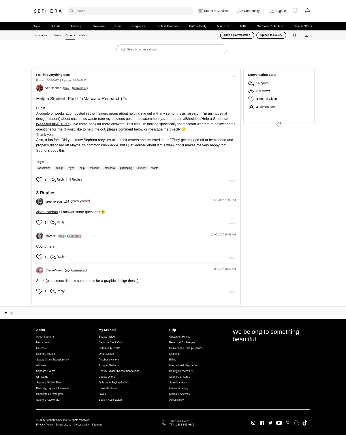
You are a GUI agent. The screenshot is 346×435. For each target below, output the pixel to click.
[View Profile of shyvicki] (55, 236)
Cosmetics (44, 168)
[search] (130, 11)
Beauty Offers (107, 376)
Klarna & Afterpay (179, 394)
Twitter (270, 422)
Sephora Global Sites (48, 382)
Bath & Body (197, 26)
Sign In (281, 11)
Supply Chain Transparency (52, 359)
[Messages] (307, 35)
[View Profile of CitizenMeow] (57, 270)
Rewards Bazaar (108, 388)
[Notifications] (295, 35)
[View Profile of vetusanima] (57, 88)
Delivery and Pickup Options (186, 348)
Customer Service (179, 336)
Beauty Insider (107, 336)
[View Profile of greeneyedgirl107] (62, 201)
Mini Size (223, 26)
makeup (94, 168)
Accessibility (176, 399)
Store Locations (178, 382)
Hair (118, 26)
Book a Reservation (110, 399)
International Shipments (183, 365)
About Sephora (45, 336)
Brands (55, 26)
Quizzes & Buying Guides (114, 382)
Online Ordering (178, 388)
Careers (41, 348)
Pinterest (287, 422)
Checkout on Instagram (50, 394)
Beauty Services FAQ (181, 371)
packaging (126, 168)
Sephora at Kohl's (179, 376)
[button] (39, 179)
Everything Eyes (59, 75)
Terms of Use (63, 424)
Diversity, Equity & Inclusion (52, 388)
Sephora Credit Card (111, 342)
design (59, 168)
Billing (172, 359)
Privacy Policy (44, 424)
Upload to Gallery (271, 35)
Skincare (99, 26)
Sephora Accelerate (47, 399)
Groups (70, 35)
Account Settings (109, 365)
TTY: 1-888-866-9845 (181, 424)
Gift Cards (42, 376)
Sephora (48, 11)
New (37, 26)
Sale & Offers (303, 26)
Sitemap (97, 424)
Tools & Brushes (167, 26)
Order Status (106, 353)
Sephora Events (45, 371)
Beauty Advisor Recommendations (119, 371)
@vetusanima (47, 212)
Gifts (243, 26)
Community (40, 35)
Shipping (174, 353)
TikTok (305, 422)
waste (154, 168)
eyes (71, 168)
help (82, 168)
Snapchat (296, 422)
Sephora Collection (270, 26)
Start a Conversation (237, 35)
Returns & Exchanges (182, 342)
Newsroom (42, 342)
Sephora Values (45, 353)
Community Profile (109, 348)
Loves (102, 394)
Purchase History (109, 359)
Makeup (76, 26)
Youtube (279, 423)
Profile (57, 35)
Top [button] (10, 313)
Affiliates (41, 365)
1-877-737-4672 (178, 421)
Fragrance (139, 26)
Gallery (83, 35)
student (141, 168)
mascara (110, 168)
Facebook (262, 422)
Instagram (253, 422)
